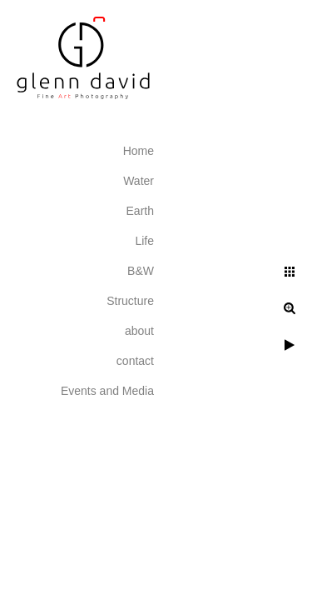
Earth (140, 211)
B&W (140, 271)
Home (138, 151)
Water (138, 181)
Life (144, 241)
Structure (130, 301)
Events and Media (107, 391)
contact (135, 361)
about (139, 331)
